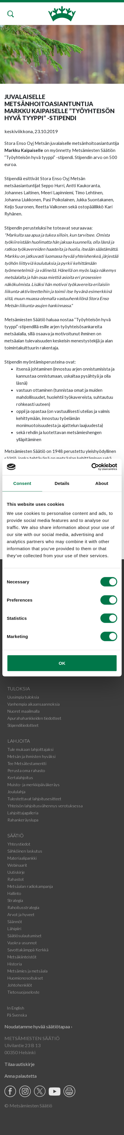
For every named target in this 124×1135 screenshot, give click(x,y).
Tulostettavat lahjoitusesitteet (34, 798)
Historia (14, 963)
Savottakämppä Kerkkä (27, 949)
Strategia (15, 900)
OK (62, 663)
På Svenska (17, 1014)
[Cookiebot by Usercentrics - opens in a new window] (91, 467)
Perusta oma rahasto (26, 770)
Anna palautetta (20, 1076)
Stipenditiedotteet (23, 725)
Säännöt (14, 921)
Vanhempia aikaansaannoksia (33, 704)
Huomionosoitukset (25, 977)
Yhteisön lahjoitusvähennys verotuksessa (45, 805)
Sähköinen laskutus (24, 850)
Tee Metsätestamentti (26, 763)
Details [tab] (62, 483)
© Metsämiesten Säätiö (28, 1105)
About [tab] (101, 483)
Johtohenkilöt (19, 984)
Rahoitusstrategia (23, 907)
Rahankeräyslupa (22, 819)
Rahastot (15, 879)
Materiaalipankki (22, 858)
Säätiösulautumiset (24, 935)
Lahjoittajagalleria (22, 812)
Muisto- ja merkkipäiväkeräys (33, 784)
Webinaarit (17, 865)
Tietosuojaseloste (23, 992)
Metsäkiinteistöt (22, 956)
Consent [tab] (22, 483)
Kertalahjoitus (20, 777)
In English (15, 1007)
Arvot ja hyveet (21, 914)
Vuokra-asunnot (22, 942)
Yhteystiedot (18, 843)
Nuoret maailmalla (23, 711)
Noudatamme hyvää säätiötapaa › (38, 1026)
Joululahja (16, 791)
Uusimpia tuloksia (23, 696)
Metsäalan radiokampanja (30, 886)
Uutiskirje (16, 872)
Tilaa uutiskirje (19, 1064)
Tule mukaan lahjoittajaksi (30, 749)
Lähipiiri (14, 928)
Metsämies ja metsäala (27, 970)
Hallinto (14, 893)
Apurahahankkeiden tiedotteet (34, 718)
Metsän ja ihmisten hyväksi (31, 756)
